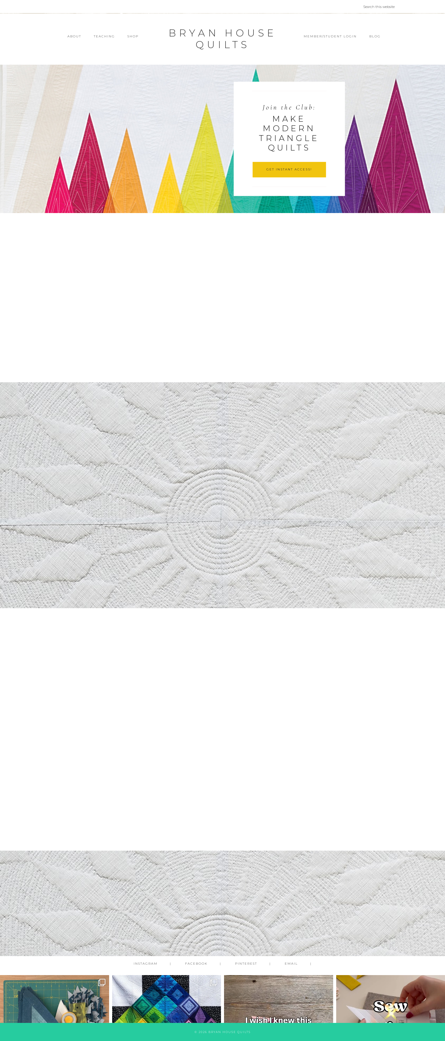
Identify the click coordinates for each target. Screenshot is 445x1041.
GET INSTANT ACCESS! (289, 169)
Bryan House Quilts (222, 39)
